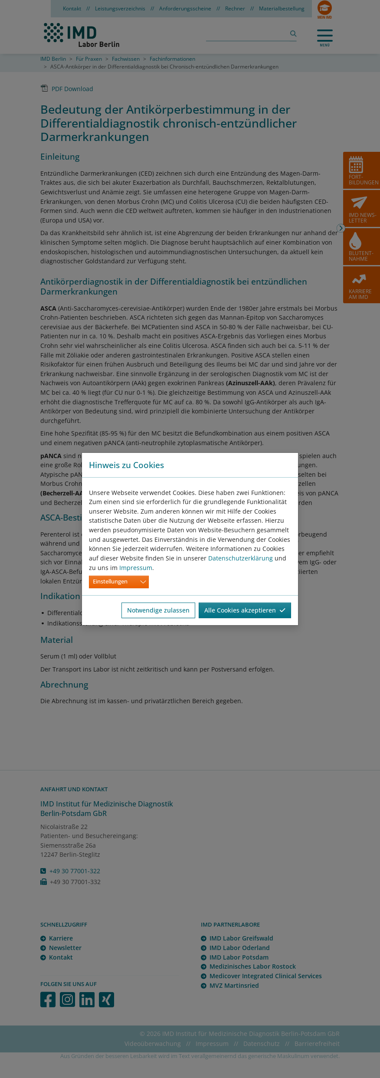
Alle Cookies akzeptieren (244, 610)
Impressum (135, 568)
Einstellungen (110, 581)
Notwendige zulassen (158, 610)
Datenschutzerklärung (240, 558)
